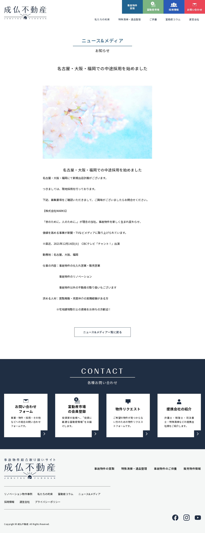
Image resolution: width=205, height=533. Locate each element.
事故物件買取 (132, 7)
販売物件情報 (192, 468)
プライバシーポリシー (47, 502)
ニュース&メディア (89, 494)
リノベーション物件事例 (18, 494)
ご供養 (153, 19)
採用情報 (174, 9)
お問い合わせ (194, 9)
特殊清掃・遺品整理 (129, 19)
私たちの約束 (102, 19)
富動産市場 (153, 9)
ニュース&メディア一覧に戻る (102, 332)
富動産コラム (173, 19)
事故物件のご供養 (165, 468)
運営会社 (194, 19)
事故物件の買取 (104, 468)
